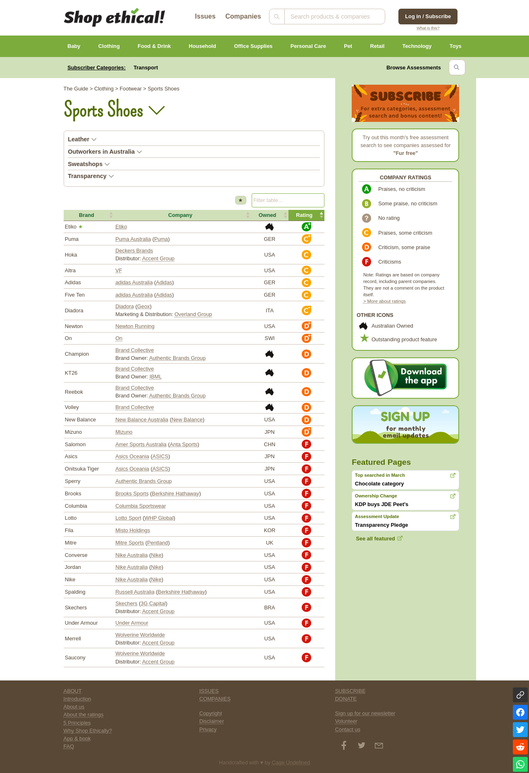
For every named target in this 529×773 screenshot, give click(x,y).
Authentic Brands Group (177, 358)
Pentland (157, 543)
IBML (156, 376)
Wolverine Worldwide (140, 635)
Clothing (109, 46)
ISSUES (209, 691)
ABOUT (73, 691)
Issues (205, 16)
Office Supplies (253, 46)
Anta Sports (184, 444)
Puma (161, 239)
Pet (348, 46)
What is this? (428, 28)
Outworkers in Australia (105, 151)
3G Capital (153, 603)
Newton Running (135, 326)
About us (74, 707)
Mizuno (123, 432)
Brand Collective (134, 350)
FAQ (69, 746)
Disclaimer (211, 721)
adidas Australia (134, 282)
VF (118, 270)
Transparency (91, 176)
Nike (156, 555)
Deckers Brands (134, 250)
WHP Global (159, 518)
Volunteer (346, 721)
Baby (73, 46)
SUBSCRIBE (350, 691)
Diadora (124, 306)
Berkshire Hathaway (175, 493)
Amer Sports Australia (141, 444)
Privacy (208, 729)
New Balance (187, 419)
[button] (89, 215)
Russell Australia (135, 592)
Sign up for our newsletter (365, 713)
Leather (82, 139)
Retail (377, 46)
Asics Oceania (132, 456)
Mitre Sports (129, 543)
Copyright (210, 713)
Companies (243, 16)
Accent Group (158, 258)
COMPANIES (215, 699)
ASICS (160, 456)
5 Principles (77, 723)
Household (202, 46)
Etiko (121, 227)
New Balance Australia (141, 419)
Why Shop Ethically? (88, 731)
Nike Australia (131, 555)
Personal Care (308, 46)
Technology (417, 46)
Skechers (126, 603)
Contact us (347, 729)
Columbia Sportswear (140, 506)
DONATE (346, 699)
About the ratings (84, 714)
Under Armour (131, 623)
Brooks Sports (131, 493)
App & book (77, 738)
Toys (456, 46)
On (118, 338)
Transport (145, 67)
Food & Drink (154, 46)
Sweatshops (89, 164)
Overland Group (193, 314)
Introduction (77, 699)
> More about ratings (384, 301)
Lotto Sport (128, 518)
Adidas (164, 282)
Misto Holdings (132, 530)
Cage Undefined (291, 762)
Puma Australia (133, 239)
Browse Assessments (413, 67)
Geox (143, 306)
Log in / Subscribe (428, 16)
